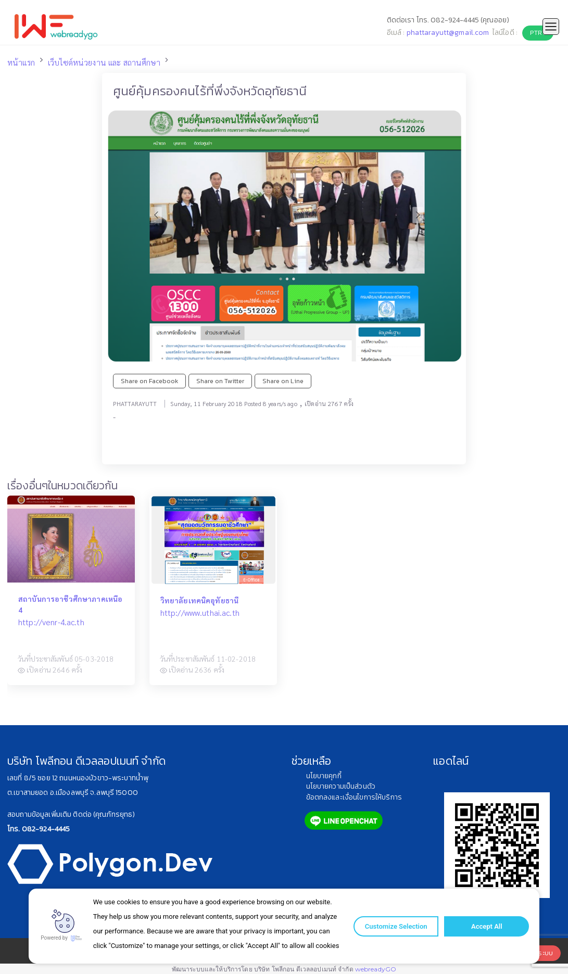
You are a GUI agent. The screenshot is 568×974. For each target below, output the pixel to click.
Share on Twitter (220, 381)
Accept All (484, 927)
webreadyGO (375, 969)
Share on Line (283, 381)
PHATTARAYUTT (135, 403)
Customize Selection (394, 927)
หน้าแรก (21, 62)
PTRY (538, 32)
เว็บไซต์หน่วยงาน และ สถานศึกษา (104, 62)
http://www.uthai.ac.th (199, 613)
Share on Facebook (149, 381)
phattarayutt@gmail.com (448, 32)
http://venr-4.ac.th (51, 622)
